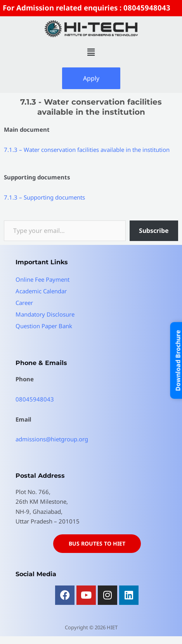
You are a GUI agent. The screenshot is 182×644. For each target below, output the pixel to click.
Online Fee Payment (42, 279)
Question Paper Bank (44, 326)
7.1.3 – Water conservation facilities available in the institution (87, 149)
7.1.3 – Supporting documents (44, 197)
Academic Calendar (41, 291)
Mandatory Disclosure (45, 314)
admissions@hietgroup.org (52, 439)
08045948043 (35, 399)
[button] (90, 52)
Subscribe (154, 230)
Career (24, 303)
